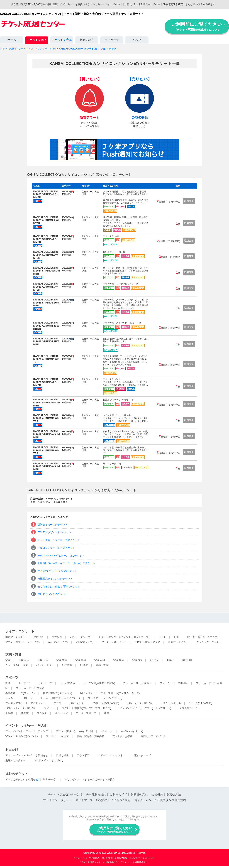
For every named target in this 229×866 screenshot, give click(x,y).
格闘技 (25, 713)
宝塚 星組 (80, 660)
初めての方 (87, 39)
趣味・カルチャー (15, 760)
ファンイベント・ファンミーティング (26, 731)
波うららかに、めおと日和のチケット (59, 586)
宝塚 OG (137, 660)
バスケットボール (171, 703)
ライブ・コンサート (19, 631)
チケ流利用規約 (96, 794)
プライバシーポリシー (57, 800)
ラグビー (49, 708)
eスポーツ (107, 731)
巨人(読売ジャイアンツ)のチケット (57, 570)
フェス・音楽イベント (113, 642)
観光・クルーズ (142, 755)
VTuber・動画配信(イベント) (21, 736)
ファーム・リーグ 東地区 (137, 683)
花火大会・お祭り (122, 736)
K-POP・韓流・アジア (147, 642)
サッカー (10, 698)
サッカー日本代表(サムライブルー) (60, 698)
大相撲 (9, 713)
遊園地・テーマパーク (153, 736)
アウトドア (83, 755)
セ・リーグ (25, 683)
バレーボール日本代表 (139, 703)
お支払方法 (174, 794)
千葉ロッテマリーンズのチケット (56, 547)
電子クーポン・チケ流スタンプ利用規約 (160, 800)
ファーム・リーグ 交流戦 (30, 688)
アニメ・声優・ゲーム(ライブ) (22, 642)
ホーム (11, 39)
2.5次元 (154, 660)
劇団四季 (187, 660)
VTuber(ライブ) (84, 642)
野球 (7, 683)
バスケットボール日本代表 (20, 708)
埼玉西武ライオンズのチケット (55, 578)
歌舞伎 (84, 665)
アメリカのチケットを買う (20, 779)
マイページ (112, 39)
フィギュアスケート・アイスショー (25, 703)
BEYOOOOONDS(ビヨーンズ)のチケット (61, 555)
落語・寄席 (102, 665)
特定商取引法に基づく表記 (113, 800)
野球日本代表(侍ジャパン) (57, 693)
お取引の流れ (139, 794)
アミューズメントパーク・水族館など (26, 755)
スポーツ (11, 677)
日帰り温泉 (62, 755)
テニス (57, 703)
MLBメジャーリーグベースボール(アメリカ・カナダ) (110, 693)
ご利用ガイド (118, 794)
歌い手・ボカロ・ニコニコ (202, 637)
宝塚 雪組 (61, 660)
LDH (176, 637)
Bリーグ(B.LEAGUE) (200, 703)
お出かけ (11, 749)
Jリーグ (28, 698)
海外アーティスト (178, 642)
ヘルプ (137, 39)
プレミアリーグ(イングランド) (105, 698)
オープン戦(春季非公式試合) (99, 683)
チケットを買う (37, 39)
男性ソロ (39, 637)
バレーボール (76, 703)
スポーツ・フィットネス (111, 755)
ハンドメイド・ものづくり (49, 760)
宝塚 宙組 (99, 660)
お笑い (170, 660)
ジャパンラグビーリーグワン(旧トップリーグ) (145, 708)
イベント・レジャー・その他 (26, 725)
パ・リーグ (45, 683)
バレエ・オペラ (45, 665)
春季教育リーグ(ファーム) (20, 693)
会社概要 (157, 794)
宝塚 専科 (118, 660)
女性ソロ (57, 637)
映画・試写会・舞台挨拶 (90, 736)
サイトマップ (84, 800)
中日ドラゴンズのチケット (53, 594)
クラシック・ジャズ (207, 642)
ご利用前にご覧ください (197, 26)
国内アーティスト (15, 637)
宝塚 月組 (43, 660)
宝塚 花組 (24, 660)
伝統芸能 (67, 665)
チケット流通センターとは (65, 794)
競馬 (106, 713)
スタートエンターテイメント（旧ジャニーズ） (124, 637)
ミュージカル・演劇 (16, 665)
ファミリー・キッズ (57, 736)
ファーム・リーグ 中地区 (174, 683)
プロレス (42, 713)
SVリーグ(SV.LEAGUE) (106, 703)
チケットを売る (62, 39)
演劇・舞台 (13, 654)
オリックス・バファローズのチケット (59, 540)
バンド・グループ (80, 637)
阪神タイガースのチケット (53, 524)
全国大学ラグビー (189, 708)
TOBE (162, 637)
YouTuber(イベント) (132, 731)
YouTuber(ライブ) (58, 642)
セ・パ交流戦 (67, 683)
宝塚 (7, 660)
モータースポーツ (86, 713)
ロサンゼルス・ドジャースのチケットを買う (90, 779)
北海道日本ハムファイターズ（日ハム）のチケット (66, 563)
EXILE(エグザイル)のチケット (54, 532)
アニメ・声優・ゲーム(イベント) (74, 731)
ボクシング (61, 713)
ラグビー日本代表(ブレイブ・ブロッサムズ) (86, 708)
